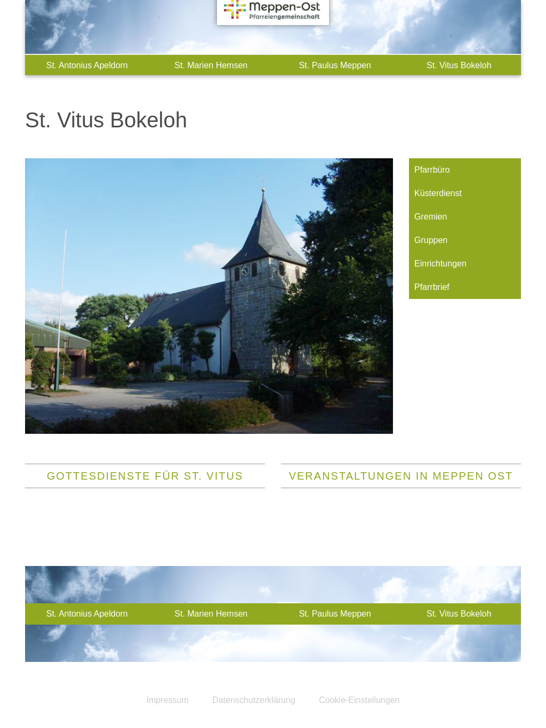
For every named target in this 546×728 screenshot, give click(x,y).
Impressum (168, 700)
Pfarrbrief (431, 287)
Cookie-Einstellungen (359, 700)
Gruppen (430, 240)
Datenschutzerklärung (253, 700)
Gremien (430, 216)
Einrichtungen (440, 263)
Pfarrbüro (432, 169)
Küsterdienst (438, 193)
